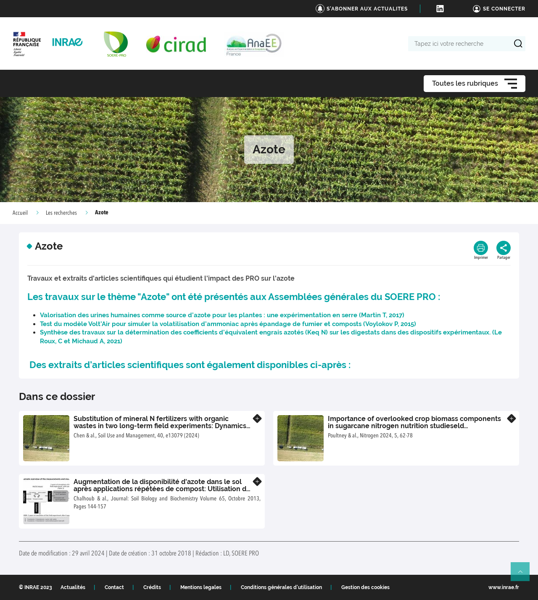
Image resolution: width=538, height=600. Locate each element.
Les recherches (61, 213)
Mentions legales (201, 587)
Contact (114, 587)
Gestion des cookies (365, 587)
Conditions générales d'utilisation (281, 587)
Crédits (152, 587)
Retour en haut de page (524, 575)
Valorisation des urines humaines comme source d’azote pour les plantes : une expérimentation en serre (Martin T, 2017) (222, 315)
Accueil (20, 213)
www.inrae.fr (503, 587)
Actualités (73, 587)
